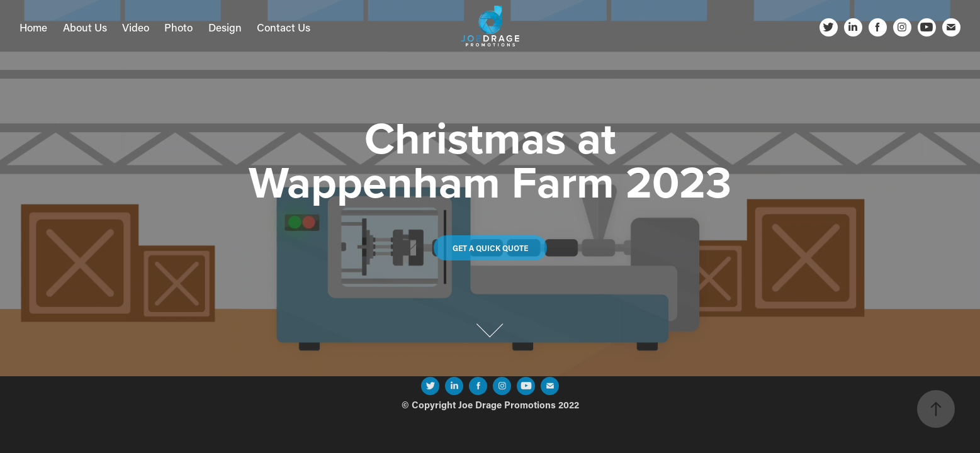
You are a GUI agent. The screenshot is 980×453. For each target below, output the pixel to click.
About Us (85, 27)
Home (33, 27)
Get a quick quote (490, 248)
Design (225, 27)
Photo (178, 27)
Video (135, 27)
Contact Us (283, 27)
